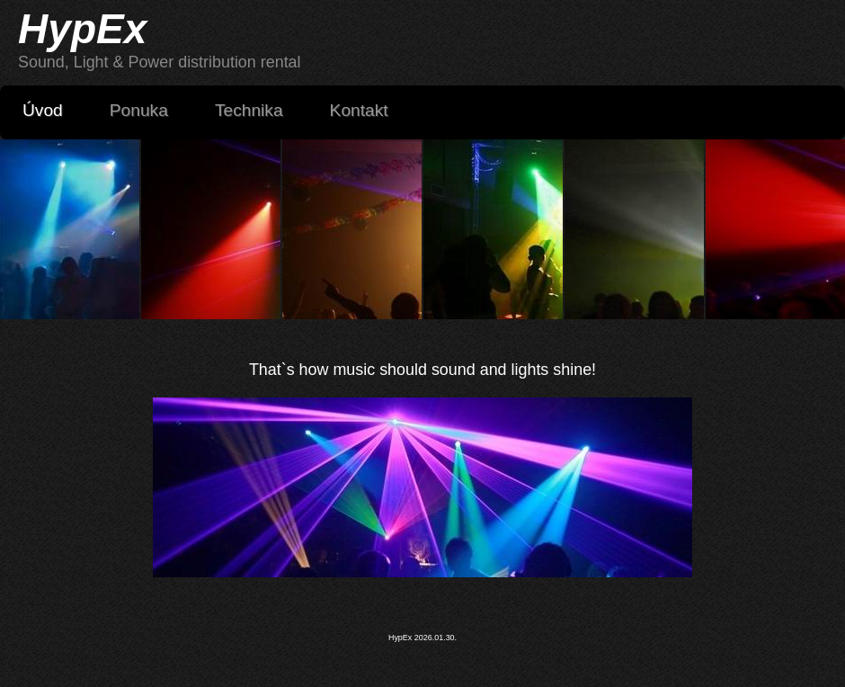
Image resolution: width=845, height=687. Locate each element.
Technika (258, 110)
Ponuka (139, 110)
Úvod (42, 110)
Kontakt (359, 110)
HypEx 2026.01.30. (422, 637)
